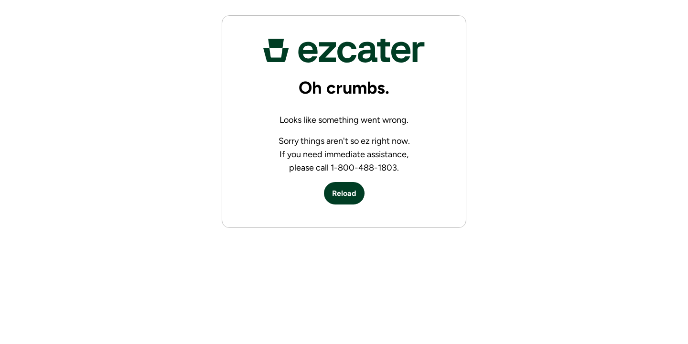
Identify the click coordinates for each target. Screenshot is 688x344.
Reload (344, 193)
